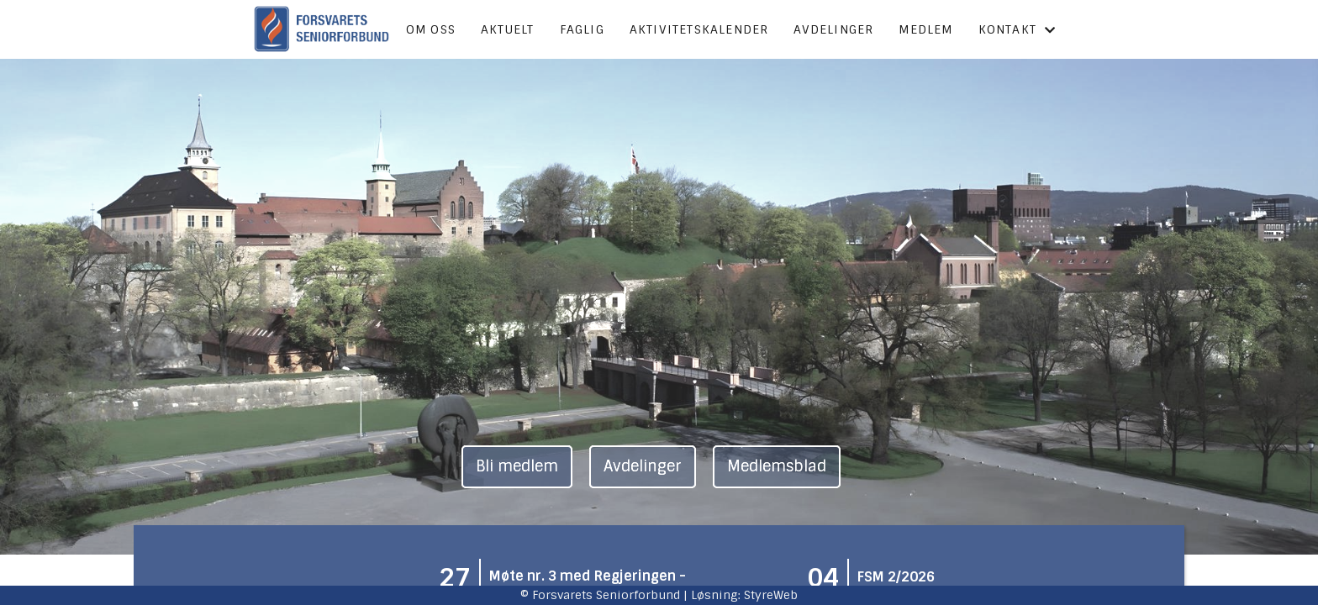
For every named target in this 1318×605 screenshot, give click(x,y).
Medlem (925, 29)
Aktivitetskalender (699, 29)
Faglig (582, 29)
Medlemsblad (776, 466)
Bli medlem (517, 466)
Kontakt (1017, 29)
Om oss (431, 29)
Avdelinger (833, 29)
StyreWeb (771, 594)
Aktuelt (507, 29)
